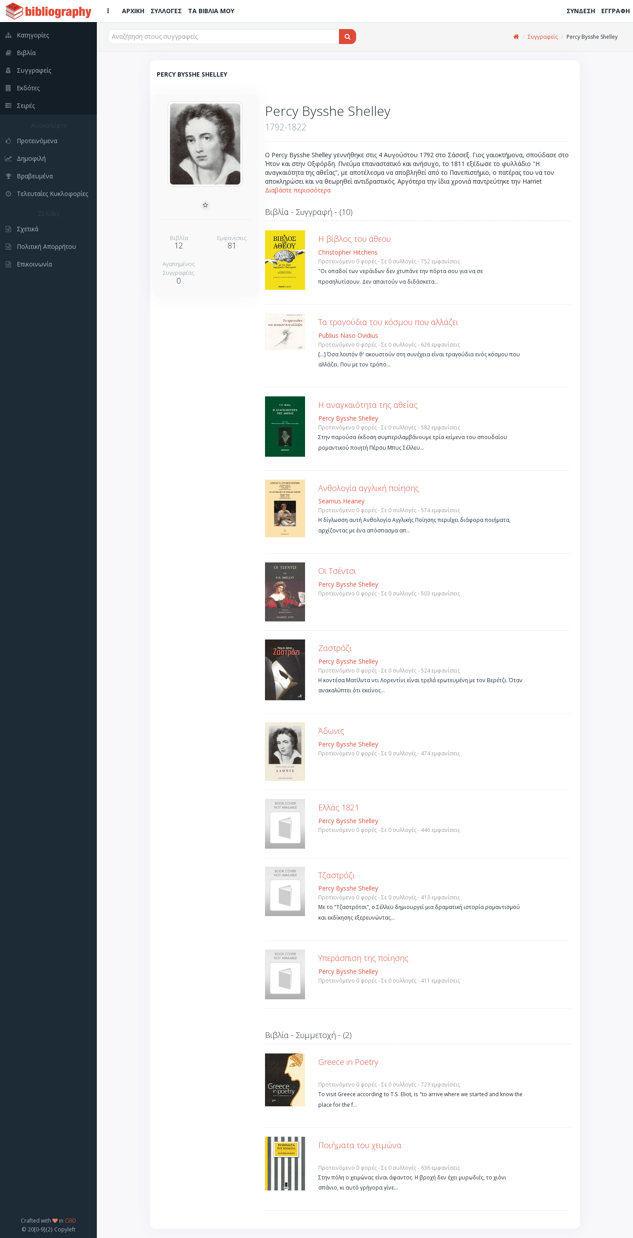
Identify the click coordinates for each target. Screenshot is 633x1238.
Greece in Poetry (348, 1062)
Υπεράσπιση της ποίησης (363, 958)
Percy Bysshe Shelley (348, 418)
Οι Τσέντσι (337, 570)
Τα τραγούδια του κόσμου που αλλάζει (388, 322)
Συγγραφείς (543, 37)
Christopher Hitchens (348, 252)
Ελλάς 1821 (338, 807)
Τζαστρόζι (336, 875)
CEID (70, 1220)
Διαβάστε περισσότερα (298, 190)
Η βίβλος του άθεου (354, 238)
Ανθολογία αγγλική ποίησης (368, 488)
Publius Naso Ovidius (348, 335)
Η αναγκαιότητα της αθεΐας (368, 404)
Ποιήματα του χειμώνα (359, 1145)
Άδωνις (331, 730)
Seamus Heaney (341, 501)
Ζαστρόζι (335, 648)
